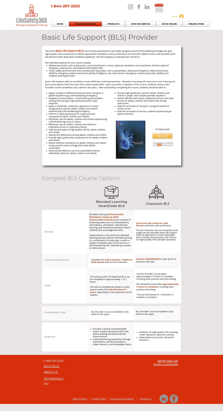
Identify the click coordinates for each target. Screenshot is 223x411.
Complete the (98, 259)
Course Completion (57, 259)
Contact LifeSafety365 (148, 258)
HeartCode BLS (106, 219)
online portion (115, 214)
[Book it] (162, 136)
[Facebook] (138, 6)
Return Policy (80, 398)
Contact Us (145, 398)
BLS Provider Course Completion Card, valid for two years (110, 313)
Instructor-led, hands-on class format (152, 224)
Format (48, 231)
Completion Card (55, 312)
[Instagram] (130, 6)
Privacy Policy (99, 398)
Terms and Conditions (122, 398)
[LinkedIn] (147, 6)
